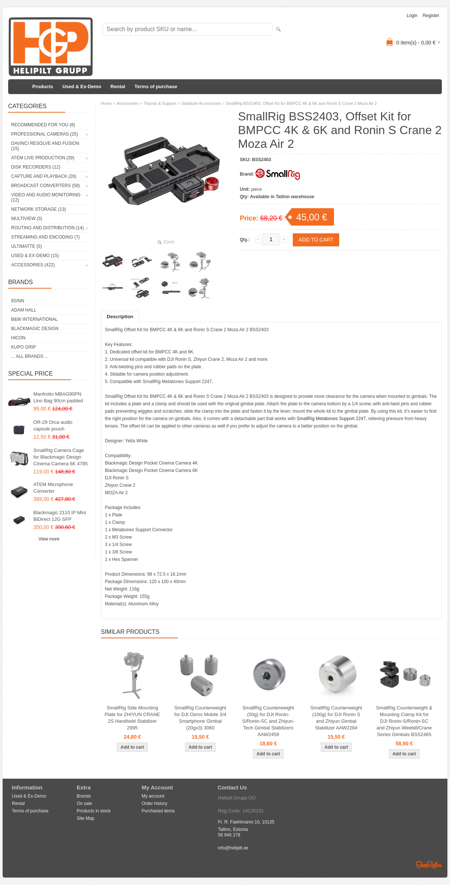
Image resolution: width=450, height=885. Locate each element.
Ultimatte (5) (26, 246)
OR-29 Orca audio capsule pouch (53, 425)
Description (120, 316)
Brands (84, 796)
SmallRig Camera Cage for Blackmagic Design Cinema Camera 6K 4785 (60, 457)
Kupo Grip (23, 347)
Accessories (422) (33, 264)
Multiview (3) (26, 218)
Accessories (128, 103)
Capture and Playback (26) (43, 176)
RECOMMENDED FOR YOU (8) (43, 124)
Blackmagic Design (35, 328)
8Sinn (17, 300)
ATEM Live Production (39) (42, 157)
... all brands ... (29, 356)
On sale (84, 803)
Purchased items (158, 811)
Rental (117, 86)
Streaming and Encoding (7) (45, 237)
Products (42, 86)
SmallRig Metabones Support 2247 (331, 418)
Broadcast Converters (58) (45, 185)
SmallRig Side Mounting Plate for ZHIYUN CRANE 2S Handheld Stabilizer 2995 (132, 718)
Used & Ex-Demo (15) (35, 255)
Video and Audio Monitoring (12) (45, 197)
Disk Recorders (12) (35, 167)
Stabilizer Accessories (201, 103)
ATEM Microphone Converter (53, 488)
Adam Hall (23, 310)
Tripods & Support (159, 103)
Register (431, 15)
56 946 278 (229, 835)
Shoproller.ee (429, 864)
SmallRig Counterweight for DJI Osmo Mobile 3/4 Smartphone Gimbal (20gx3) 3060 (200, 718)
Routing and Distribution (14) (47, 227)
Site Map (85, 818)
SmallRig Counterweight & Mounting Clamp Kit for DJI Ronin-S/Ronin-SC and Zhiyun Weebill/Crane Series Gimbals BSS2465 (404, 721)
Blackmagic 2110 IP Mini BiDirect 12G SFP (59, 516)
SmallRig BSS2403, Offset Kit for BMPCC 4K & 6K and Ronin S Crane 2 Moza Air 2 (301, 103)
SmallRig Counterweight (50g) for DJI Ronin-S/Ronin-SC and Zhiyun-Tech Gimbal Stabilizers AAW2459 (268, 721)
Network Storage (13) (38, 209)
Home (106, 103)
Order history (154, 803)
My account (153, 796)
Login (412, 15)
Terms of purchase (156, 86)
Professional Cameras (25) (44, 134)
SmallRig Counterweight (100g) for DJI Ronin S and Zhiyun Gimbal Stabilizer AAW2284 (336, 718)
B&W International (34, 319)
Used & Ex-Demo (81, 86)
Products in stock (93, 811)
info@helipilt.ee (233, 848)
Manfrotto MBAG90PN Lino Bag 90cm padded (58, 397)
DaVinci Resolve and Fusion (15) (45, 146)
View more (49, 539)
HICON (18, 337)
